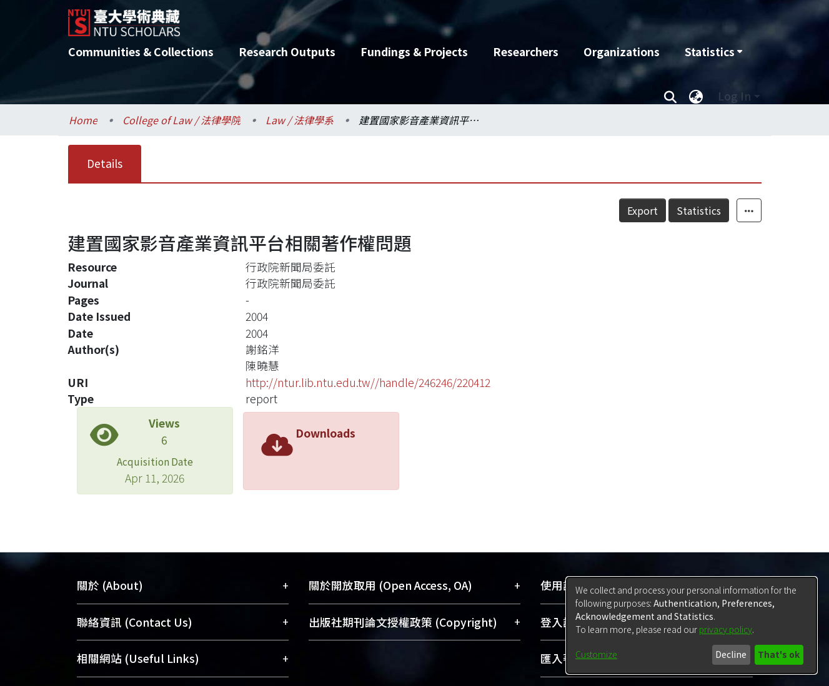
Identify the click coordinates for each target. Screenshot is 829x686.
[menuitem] (713, 51)
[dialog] (692, 625)
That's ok (779, 654)
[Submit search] (670, 96)
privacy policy (725, 629)
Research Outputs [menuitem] (287, 51)
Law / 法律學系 (300, 119)
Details (104, 163)
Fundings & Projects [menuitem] (414, 51)
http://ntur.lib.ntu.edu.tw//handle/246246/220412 (368, 382)
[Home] (347, 18)
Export (642, 210)
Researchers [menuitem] (525, 51)
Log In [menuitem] (734, 96)
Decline (731, 654)
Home (83, 119)
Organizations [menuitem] (621, 51)
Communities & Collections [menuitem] (141, 51)
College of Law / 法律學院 (181, 119)
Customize (596, 654)
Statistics (699, 210)
